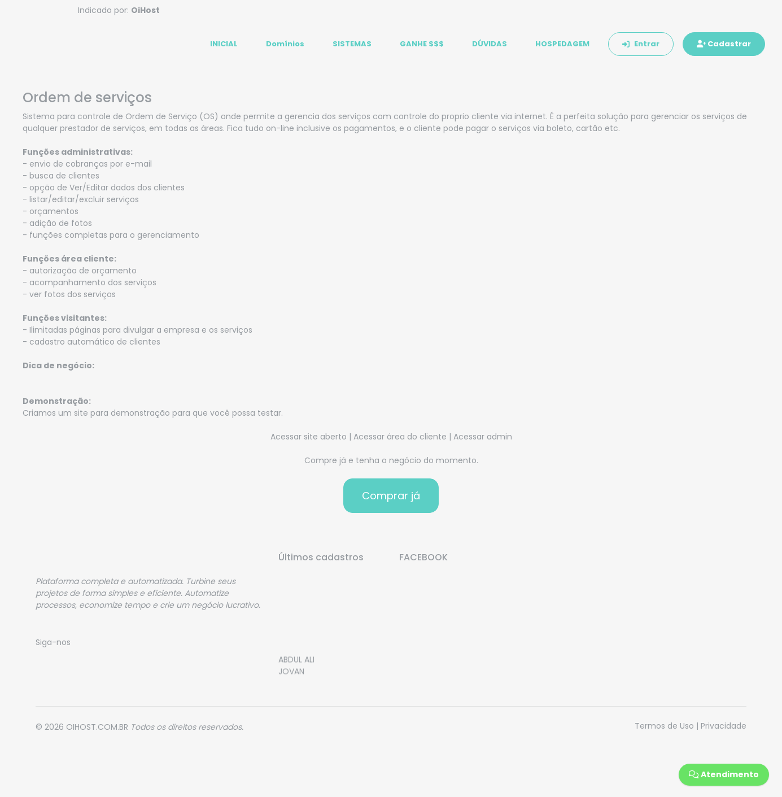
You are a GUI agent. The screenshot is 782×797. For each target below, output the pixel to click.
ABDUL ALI (296, 665)
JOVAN (291, 677)
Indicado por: (119, 10)
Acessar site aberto (308, 440)
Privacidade (723, 729)
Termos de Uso (664, 729)
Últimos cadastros (321, 560)
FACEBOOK (423, 560)
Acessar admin (482, 440)
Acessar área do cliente (400, 440)
